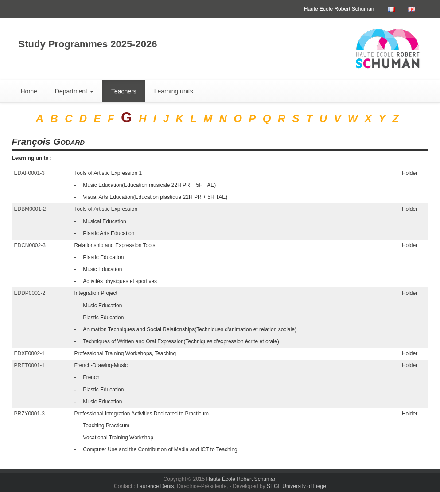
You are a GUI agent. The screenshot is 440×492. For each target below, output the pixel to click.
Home (29, 91)
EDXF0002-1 (29, 353)
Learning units (173, 91)
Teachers (123, 91)
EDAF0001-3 (29, 173)
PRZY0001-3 (29, 414)
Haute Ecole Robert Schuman (339, 9)
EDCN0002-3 (30, 245)
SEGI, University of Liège (296, 486)
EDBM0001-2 (30, 209)
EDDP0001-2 (30, 293)
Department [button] (74, 91)
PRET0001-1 (29, 365)
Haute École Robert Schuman (241, 479)
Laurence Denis (155, 486)
